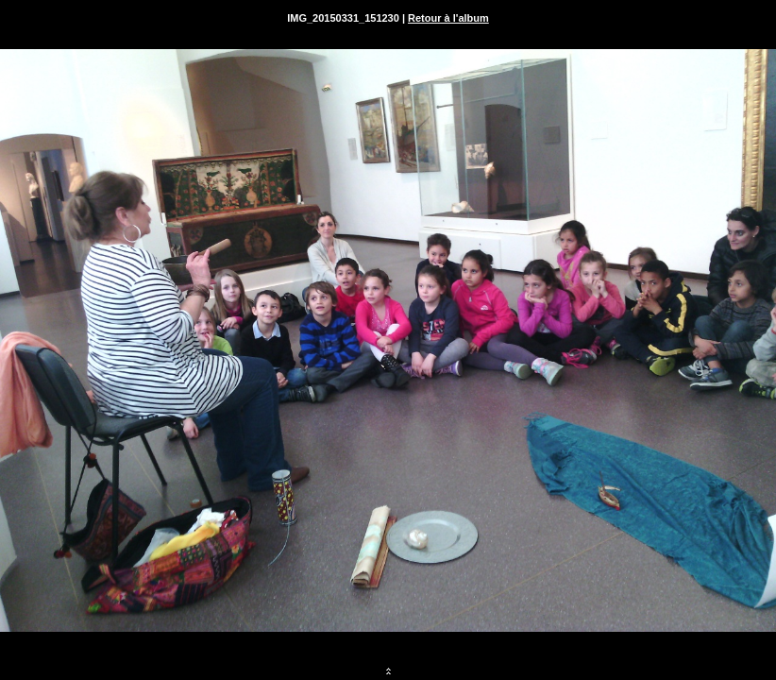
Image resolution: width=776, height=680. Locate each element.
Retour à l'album (448, 18)
